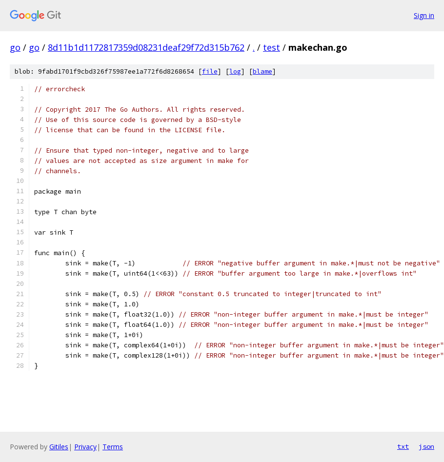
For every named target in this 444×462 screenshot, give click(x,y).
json (426, 446)
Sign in (424, 15)
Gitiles (58, 446)
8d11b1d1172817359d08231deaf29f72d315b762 (146, 47)
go (15, 47)
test (271, 47)
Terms (112, 446)
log (235, 71)
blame (262, 71)
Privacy (85, 446)
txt (403, 446)
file (210, 71)
